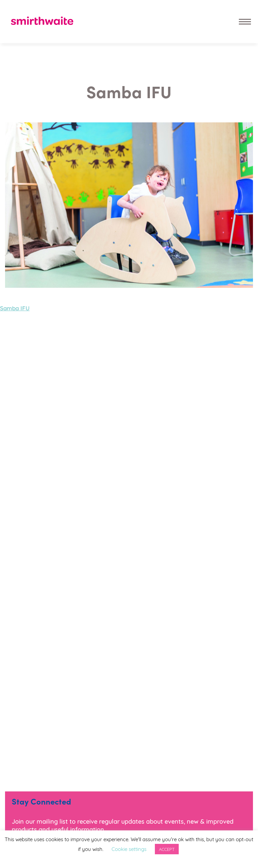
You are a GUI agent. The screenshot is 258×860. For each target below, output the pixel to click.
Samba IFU (15, 308)
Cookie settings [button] (129, 848)
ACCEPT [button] (167, 849)
